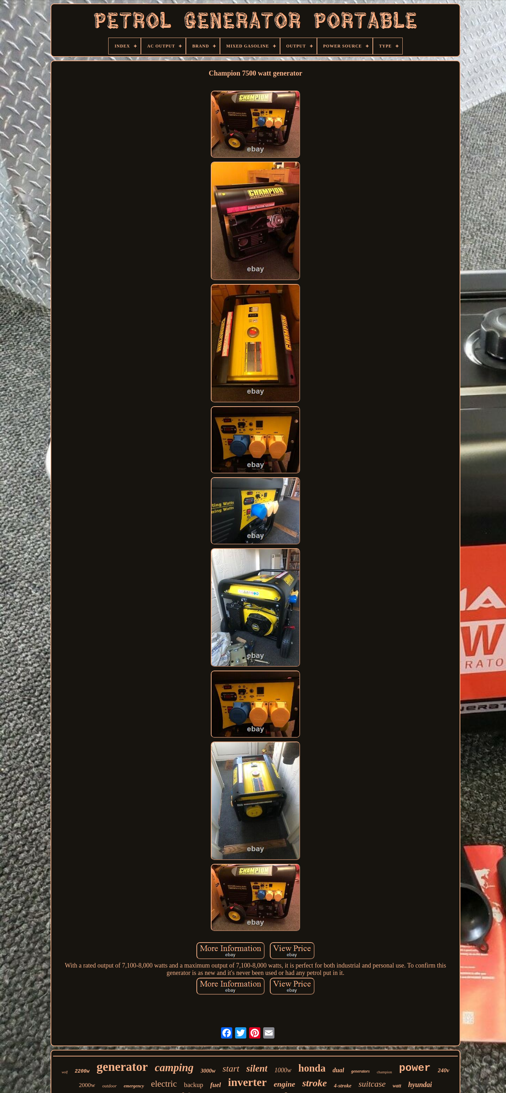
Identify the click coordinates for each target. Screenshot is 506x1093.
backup (193, 1084)
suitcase (371, 1083)
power (415, 1068)
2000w (87, 1085)
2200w (82, 1071)
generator (122, 1067)
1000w (282, 1070)
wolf (64, 1072)
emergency (134, 1085)
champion (384, 1072)
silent (256, 1068)
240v (443, 1070)
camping (174, 1067)
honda (311, 1068)
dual (338, 1070)
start (230, 1068)
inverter (247, 1082)
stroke (314, 1083)
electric (164, 1083)
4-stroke (342, 1085)
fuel (215, 1084)
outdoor (109, 1085)
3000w (208, 1071)
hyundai (420, 1084)
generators (360, 1071)
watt (397, 1085)
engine (284, 1084)
